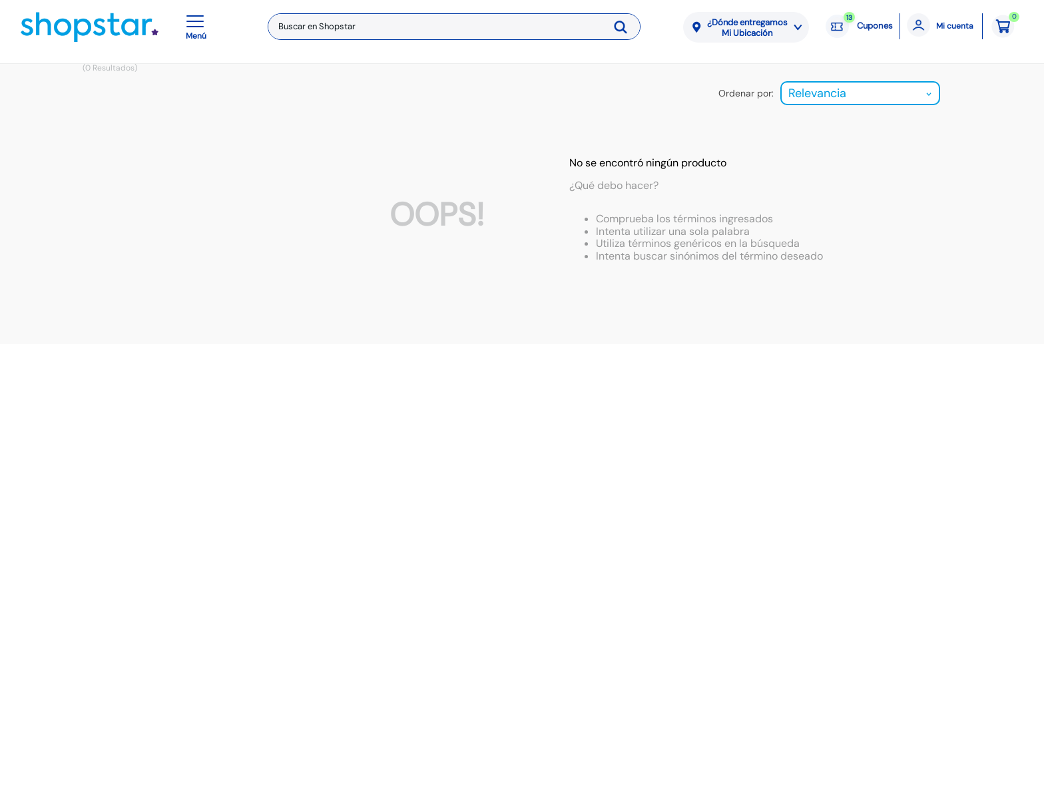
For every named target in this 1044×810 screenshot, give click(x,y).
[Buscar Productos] (625, 26)
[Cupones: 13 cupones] (859, 27)
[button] (198, 26)
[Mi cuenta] (941, 26)
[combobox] (454, 26)
